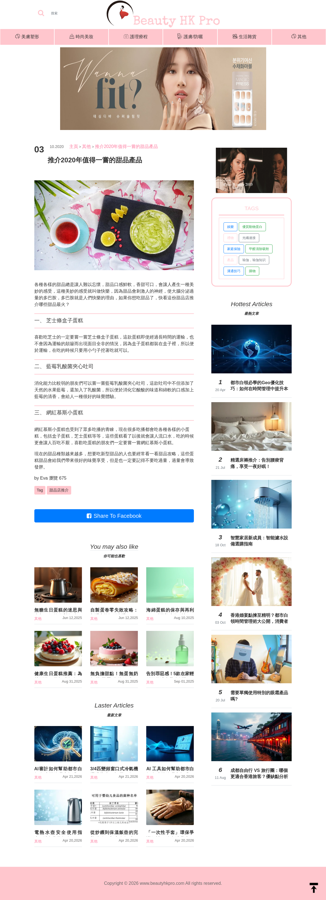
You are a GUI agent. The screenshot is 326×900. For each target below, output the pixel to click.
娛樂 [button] (230, 227)
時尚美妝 (81, 37)
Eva (44, 478)
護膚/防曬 (190, 36)
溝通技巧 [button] (233, 271)
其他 (298, 37)
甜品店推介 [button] (59, 490)
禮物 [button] (230, 238)
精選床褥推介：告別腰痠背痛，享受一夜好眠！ (257, 463)
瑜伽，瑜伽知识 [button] (254, 260)
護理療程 (136, 37)
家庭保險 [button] (233, 249)
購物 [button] (252, 271)
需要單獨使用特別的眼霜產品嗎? (259, 695)
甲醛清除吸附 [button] (259, 249)
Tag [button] (40, 490)
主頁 (73, 146)
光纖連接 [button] (249, 238)
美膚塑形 (27, 37)
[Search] (72, 13)
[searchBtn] (41, 13)
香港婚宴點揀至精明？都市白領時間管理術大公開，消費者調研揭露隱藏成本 (259, 618)
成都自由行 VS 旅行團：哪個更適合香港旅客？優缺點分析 (259, 773)
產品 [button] (230, 260)
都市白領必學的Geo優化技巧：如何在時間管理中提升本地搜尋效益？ (259, 385)
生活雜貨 (244, 37)
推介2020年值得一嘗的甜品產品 (126, 146)
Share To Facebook (114, 516)
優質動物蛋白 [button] (252, 227)
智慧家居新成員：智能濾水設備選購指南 (259, 540)
